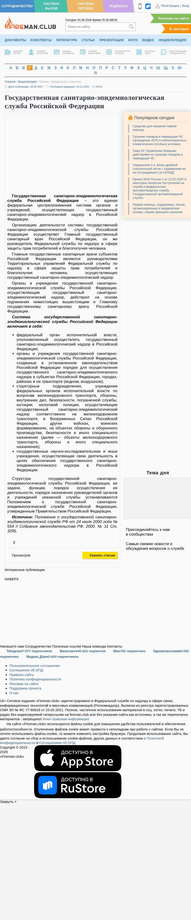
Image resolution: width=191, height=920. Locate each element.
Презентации (111, 40)
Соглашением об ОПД (57, 743)
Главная (10, 81)
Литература (66, 40)
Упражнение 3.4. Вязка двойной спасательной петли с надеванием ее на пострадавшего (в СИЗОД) (159, 168)
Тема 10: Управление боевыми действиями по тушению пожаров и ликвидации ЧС (158, 154)
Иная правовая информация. (66, 719)
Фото (133, 40)
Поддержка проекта (25, 688)
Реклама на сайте (173, 18)
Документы (15, 40)
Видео (148, 40)
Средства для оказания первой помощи (155, 128)
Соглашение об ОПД (26, 670)
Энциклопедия (172, 40)
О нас (14, 693)
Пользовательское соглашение (34, 666)
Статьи (88, 40)
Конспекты (41, 40)
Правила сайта (21, 675)
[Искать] (131, 27)
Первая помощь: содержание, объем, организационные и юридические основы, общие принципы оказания (159, 208)
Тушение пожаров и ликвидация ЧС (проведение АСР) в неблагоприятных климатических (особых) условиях (159, 140)
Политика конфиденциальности (35, 679)
